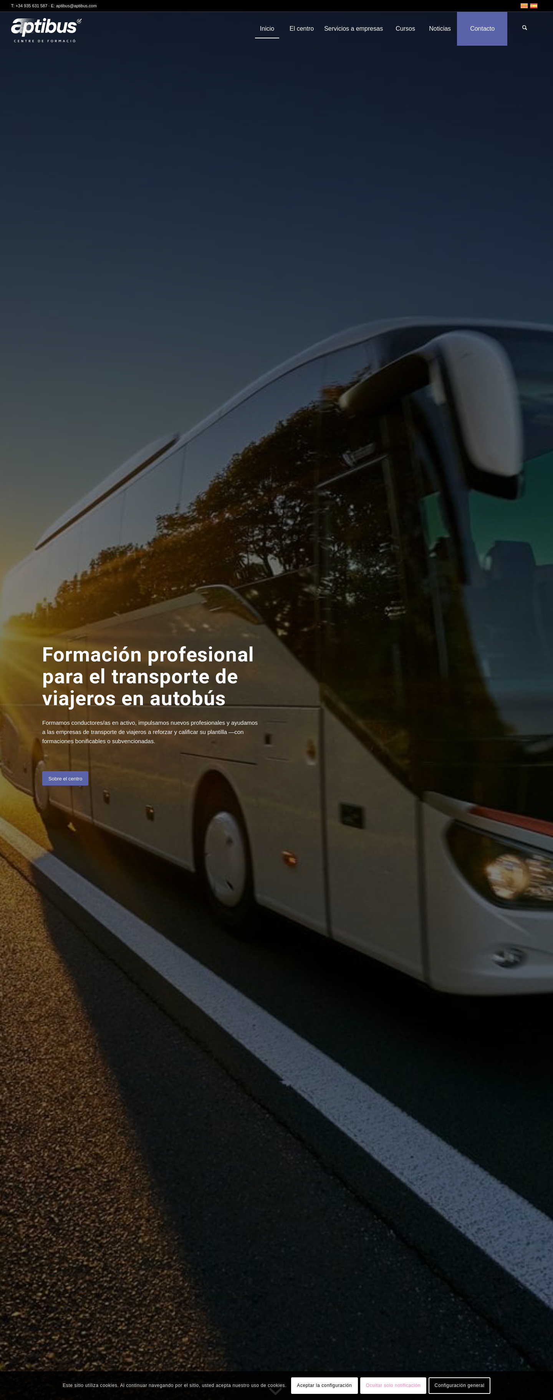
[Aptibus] (52, 29)
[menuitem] (267, 29)
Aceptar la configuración (324, 1385)
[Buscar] (524, 29)
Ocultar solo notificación (393, 1385)
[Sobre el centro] (65, 778)
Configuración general (460, 1385)
